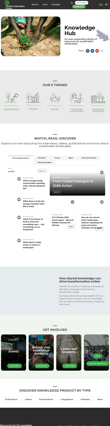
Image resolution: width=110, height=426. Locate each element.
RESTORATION (12, 109)
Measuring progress (45, 162)
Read (71, 227)
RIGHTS (55, 109)
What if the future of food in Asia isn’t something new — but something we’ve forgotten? (33, 224)
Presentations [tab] (46, 399)
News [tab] (100, 399)
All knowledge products (20, 158)
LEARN (69, 339)
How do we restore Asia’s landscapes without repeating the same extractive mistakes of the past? (91, 222)
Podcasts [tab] (85, 399)
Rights (71, 158)
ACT (96, 339)
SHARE (41, 339)
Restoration (42, 158)
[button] (88, 51)
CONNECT (13, 339)
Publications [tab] (11, 399)
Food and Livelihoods (77, 110)
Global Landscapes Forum (15, 7)
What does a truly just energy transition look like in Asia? (33, 203)
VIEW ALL (42, 171)
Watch (56, 192)
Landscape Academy (69, 350)
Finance (57, 158)
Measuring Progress (98, 110)
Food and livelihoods (89, 158)
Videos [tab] (28, 399)
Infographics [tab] (67, 399)
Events (45, 5)
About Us (35, 5)
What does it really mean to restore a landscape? (32, 245)
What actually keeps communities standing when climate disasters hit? (34, 185)
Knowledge (56, 5)
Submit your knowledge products (41, 350)
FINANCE (33, 109)
